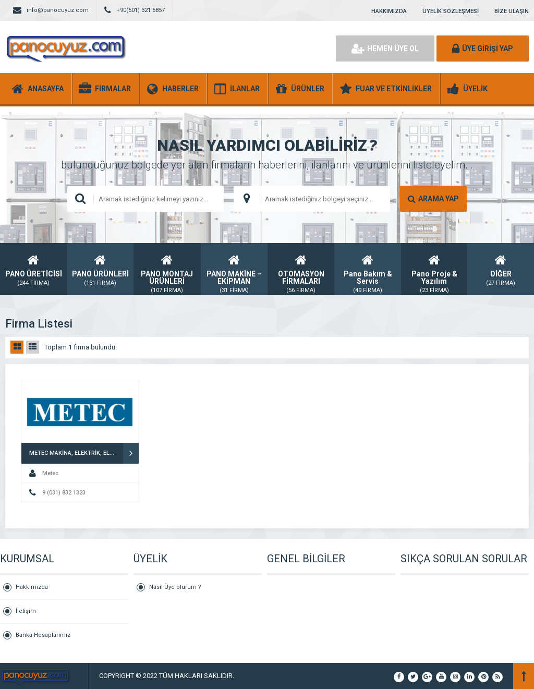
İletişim (26, 611)
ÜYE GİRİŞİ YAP (482, 48)
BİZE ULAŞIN (511, 11)
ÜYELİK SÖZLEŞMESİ (450, 11)
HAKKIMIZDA (389, 11)
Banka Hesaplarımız (43, 635)
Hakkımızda (32, 587)
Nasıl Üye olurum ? (175, 587)
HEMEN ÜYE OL (385, 48)
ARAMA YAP (433, 199)
